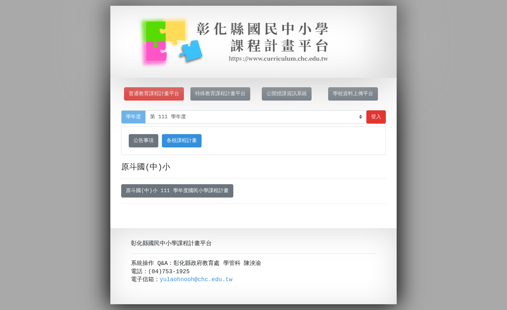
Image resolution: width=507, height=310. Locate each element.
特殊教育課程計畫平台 (220, 93)
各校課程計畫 (182, 140)
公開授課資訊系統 (286, 93)
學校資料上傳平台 (353, 93)
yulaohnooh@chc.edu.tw (196, 280)
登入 (376, 117)
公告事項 (143, 140)
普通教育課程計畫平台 (154, 93)
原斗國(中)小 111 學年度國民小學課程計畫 (177, 190)
